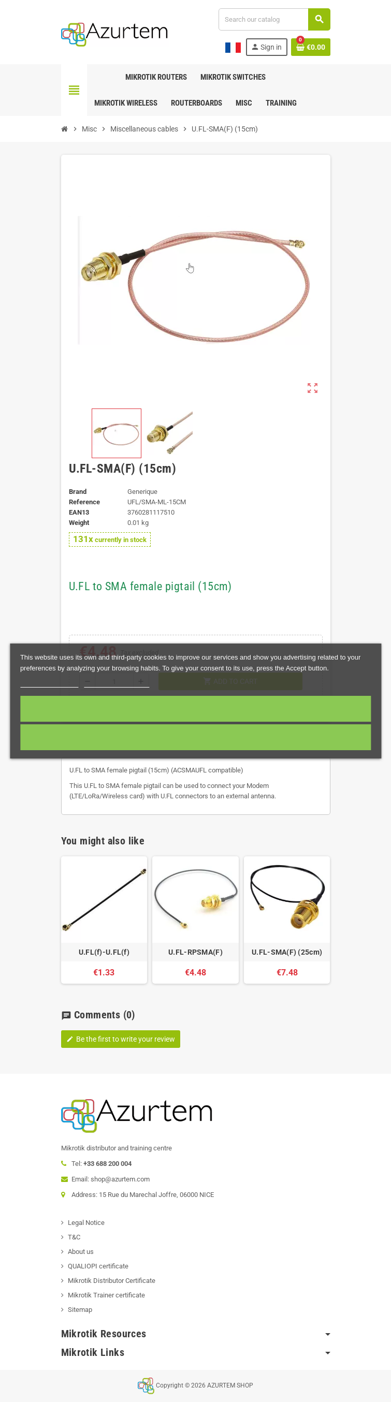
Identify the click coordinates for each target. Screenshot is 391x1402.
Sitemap (80, 1309)
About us (81, 1251)
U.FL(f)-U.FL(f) (104, 952)
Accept (195, 708)
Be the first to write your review (120, 1039)
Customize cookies (117, 682)
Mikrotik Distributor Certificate (111, 1280)
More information (49, 682)
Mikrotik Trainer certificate (106, 1295)
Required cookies (196, 737)
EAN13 (79, 512)
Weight (79, 523)
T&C (74, 1237)
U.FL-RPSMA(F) (195, 952)
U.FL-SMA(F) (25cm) (287, 952)
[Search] (274, 19)
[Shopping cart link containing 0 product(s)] (310, 47)
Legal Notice (86, 1222)
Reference (84, 502)
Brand (77, 491)
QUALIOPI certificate (98, 1266)
